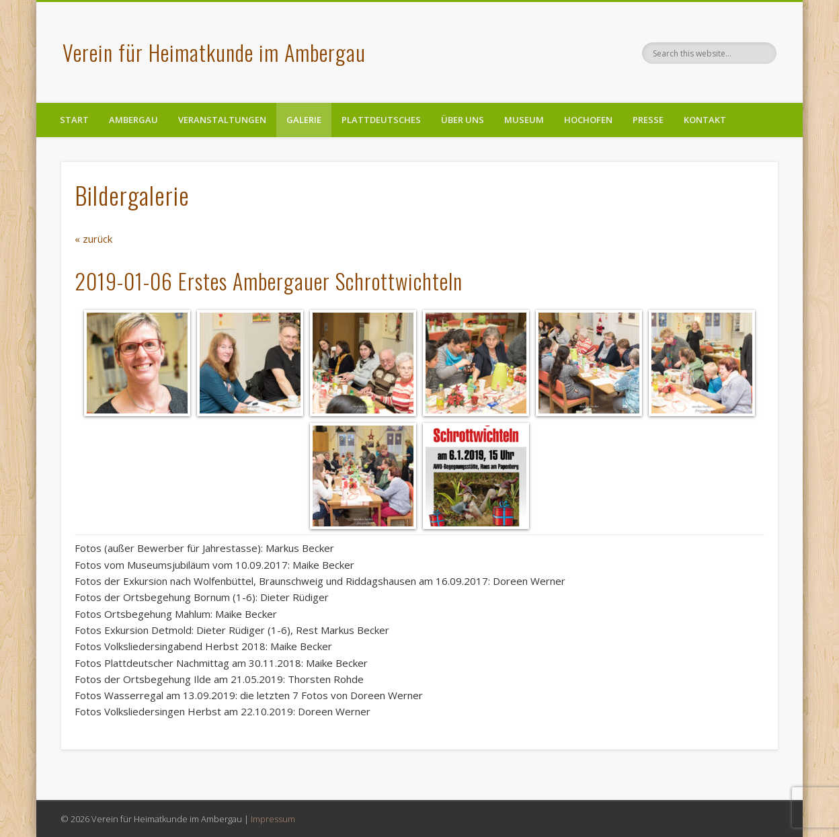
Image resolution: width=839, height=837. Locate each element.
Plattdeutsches (381, 120)
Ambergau (133, 120)
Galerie (303, 120)
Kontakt (705, 120)
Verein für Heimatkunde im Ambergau (214, 52)
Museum (524, 120)
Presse (648, 120)
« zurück (93, 238)
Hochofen (588, 120)
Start (74, 120)
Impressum (273, 819)
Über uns (462, 120)
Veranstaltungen (222, 120)
